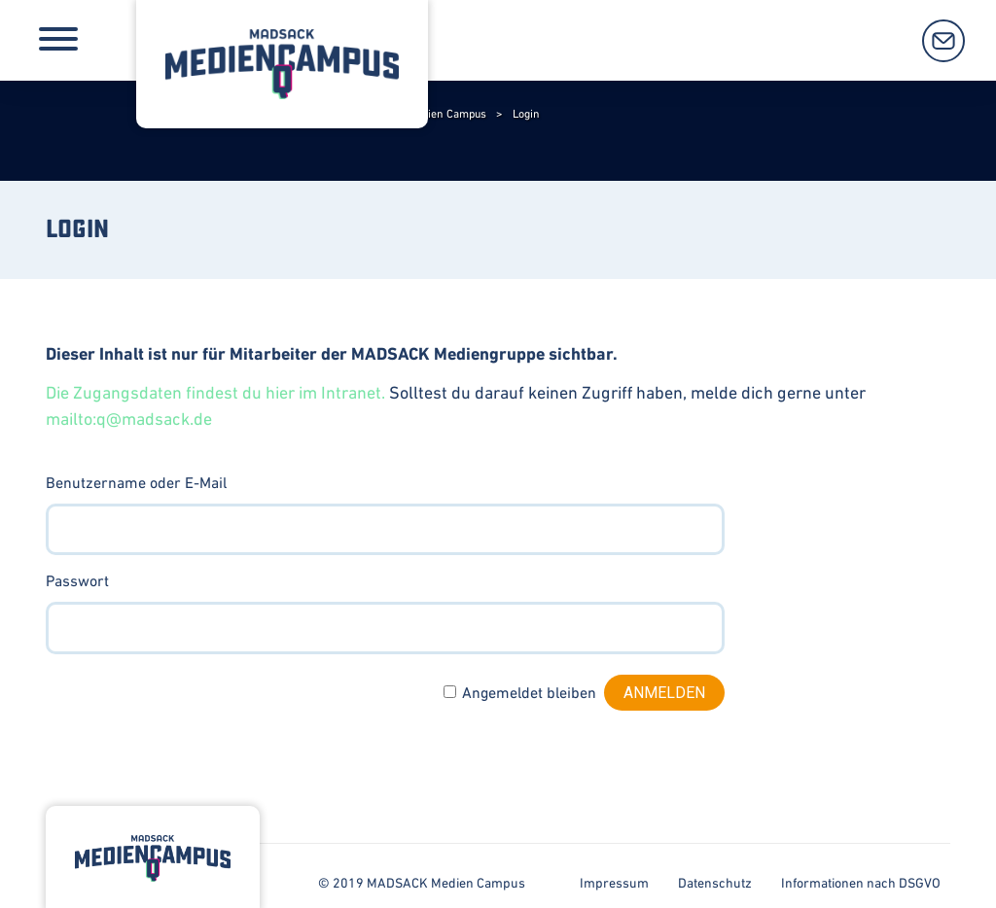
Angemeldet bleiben (529, 692)
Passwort (77, 580)
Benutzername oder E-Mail (136, 482)
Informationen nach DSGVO (861, 883)
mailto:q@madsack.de (129, 418)
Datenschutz (715, 883)
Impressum (614, 883)
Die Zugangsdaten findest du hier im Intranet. (215, 392)
